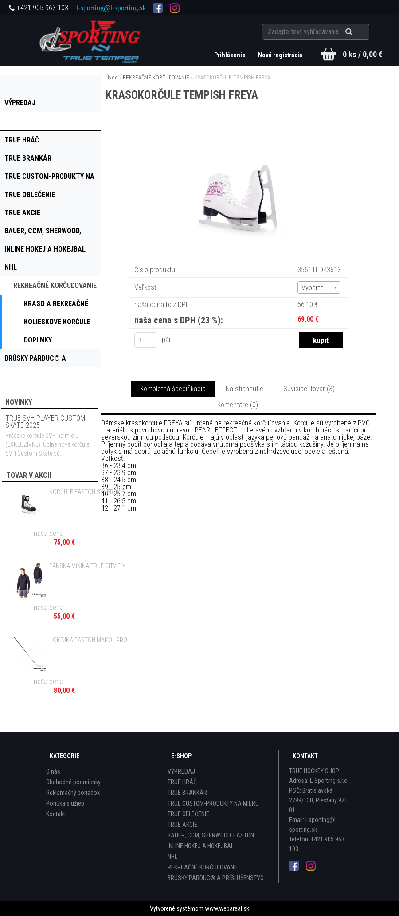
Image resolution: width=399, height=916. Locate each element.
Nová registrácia (280, 55)
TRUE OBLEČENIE (188, 814)
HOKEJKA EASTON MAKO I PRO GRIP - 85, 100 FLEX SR (90, 640)
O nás (53, 771)
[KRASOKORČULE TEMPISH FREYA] (238, 138)
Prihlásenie (230, 55)
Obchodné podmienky (73, 782)
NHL (172, 856)
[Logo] (91, 40)
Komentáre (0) (237, 405)
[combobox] (318, 287)
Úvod (112, 77)
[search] (360, 32)
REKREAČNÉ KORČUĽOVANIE (156, 77)
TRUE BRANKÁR (187, 792)
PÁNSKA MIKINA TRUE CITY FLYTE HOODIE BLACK (90, 566)
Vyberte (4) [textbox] (317, 287)
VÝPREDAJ (181, 771)
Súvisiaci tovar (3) (309, 389)
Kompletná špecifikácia (173, 389)
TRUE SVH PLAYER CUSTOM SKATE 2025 (45, 421)
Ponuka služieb (65, 803)
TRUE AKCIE (182, 824)
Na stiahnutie (244, 389)
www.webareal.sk (227, 908)
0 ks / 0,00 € (363, 54)
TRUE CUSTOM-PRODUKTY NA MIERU (213, 803)
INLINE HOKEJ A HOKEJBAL (201, 845)
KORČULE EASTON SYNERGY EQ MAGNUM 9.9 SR (90, 491)
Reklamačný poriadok (73, 792)
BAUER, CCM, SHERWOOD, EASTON (211, 835)
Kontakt (55, 814)
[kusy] (145, 340)
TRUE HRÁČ (182, 782)
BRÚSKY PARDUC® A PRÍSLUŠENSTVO (216, 877)
